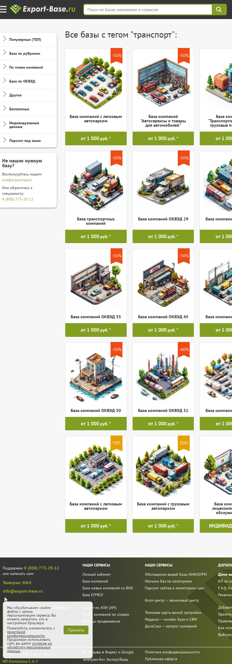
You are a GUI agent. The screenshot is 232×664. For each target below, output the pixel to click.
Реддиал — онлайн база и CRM (171, 619)
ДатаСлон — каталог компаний (171, 626)
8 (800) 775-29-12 (17, 199)
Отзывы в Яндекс (102, 652)
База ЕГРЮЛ (92, 595)
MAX (26, 582)
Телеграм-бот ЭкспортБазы (105, 659)
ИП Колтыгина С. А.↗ (20, 661)
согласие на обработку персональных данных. (29, 647)
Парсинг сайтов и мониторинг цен (174, 588)
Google (127, 652)
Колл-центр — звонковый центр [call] (172, 600)
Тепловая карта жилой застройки (173, 612)
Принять (76, 630)
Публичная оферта (161, 659)
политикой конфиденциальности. (26, 633)
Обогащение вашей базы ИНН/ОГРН (176, 574)
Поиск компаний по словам (105, 614)
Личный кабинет (96, 574)
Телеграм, (12, 582)
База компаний (95, 581)
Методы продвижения (101, 621)
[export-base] (43, 9)
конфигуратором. (17, 179)
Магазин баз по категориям (168, 581)
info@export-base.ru (23, 591)
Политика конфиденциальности (172, 652)
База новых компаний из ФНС (107, 588)
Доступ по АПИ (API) (99, 608)
